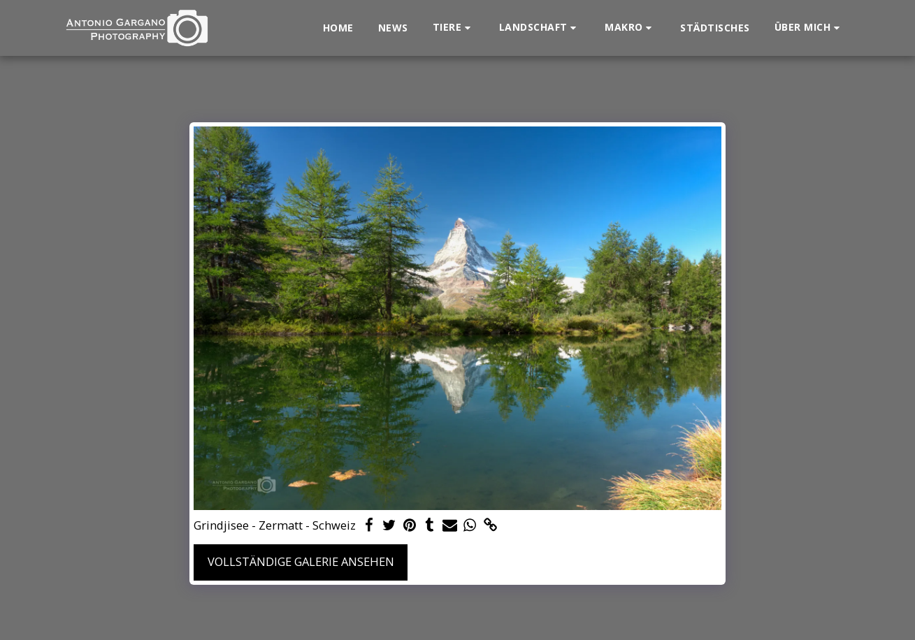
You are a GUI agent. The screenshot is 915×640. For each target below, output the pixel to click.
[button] (454, 27)
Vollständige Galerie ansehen (301, 561)
